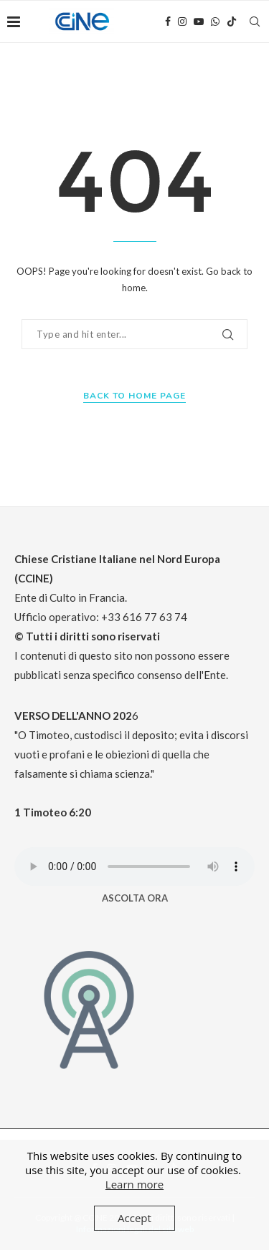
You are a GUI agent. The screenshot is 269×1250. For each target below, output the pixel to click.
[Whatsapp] (215, 21)
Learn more (134, 1184)
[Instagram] (182, 21)
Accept (134, 1218)
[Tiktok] (232, 21)
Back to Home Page (134, 395)
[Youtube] (199, 21)
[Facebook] (168, 21)
